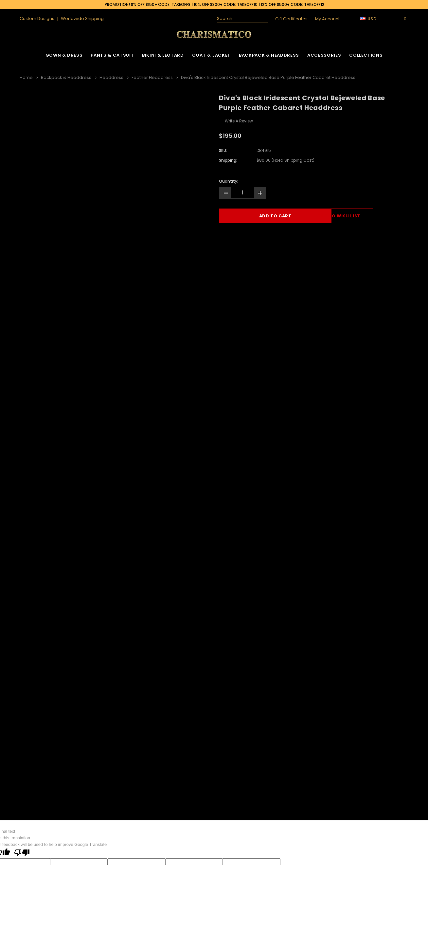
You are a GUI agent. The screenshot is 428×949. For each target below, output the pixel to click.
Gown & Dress (64, 55)
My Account (327, 19)
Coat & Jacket (211, 55)
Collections (366, 55)
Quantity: (228, 180)
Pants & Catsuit (112, 55)
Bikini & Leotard (163, 55)
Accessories (324, 55)
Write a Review (239, 120)
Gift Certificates (291, 19)
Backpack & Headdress (269, 55)
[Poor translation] (22, 852)
